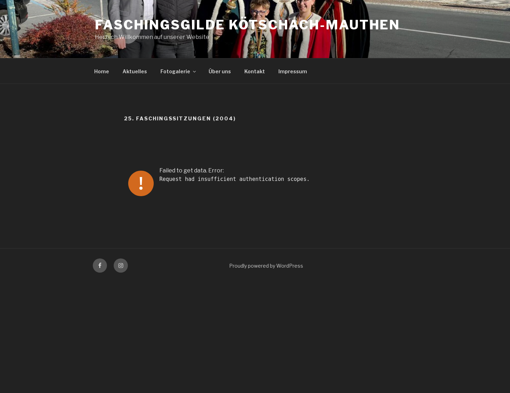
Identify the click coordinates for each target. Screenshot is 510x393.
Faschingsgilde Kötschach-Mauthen (247, 25)
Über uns (220, 71)
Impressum (292, 71)
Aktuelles (135, 71)
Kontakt (254, 71)
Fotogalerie (178, 71)
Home (101, 71)
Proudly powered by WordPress (266, 266)
